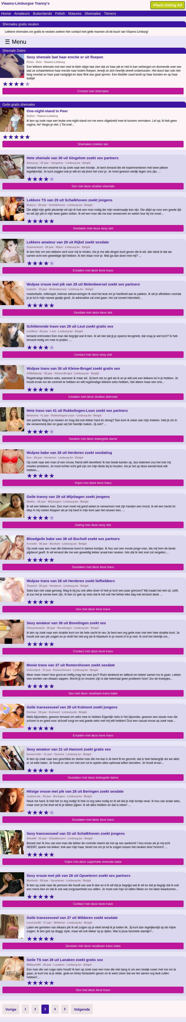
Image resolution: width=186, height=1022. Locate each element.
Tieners (110, 13)
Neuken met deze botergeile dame (93, 439)
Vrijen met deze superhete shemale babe (93, 862)
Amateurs (22, 13)
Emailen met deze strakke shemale (93, 396)
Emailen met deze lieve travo (93, 270)
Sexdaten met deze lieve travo (93, 567)
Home (6, 13)
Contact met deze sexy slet (93, 354)
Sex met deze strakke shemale (93, 186)
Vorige (10, 1009)
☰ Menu (15, 41)
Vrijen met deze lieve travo (93, 483)
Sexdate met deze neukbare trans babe (93, 946)
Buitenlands (42, 13)
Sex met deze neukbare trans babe (93, 693)
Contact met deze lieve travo (93, 651)
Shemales (93, 13)
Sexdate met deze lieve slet (93, 312)
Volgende (82, 1009)
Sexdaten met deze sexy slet (93, 228)
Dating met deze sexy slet (93, 525)
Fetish (60, 13)
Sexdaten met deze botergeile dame (93, 777)
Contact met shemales (92, 91)
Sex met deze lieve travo (93, 609)
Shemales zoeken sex (93, 144)
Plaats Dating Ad (167, 5)
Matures (74, 13)
